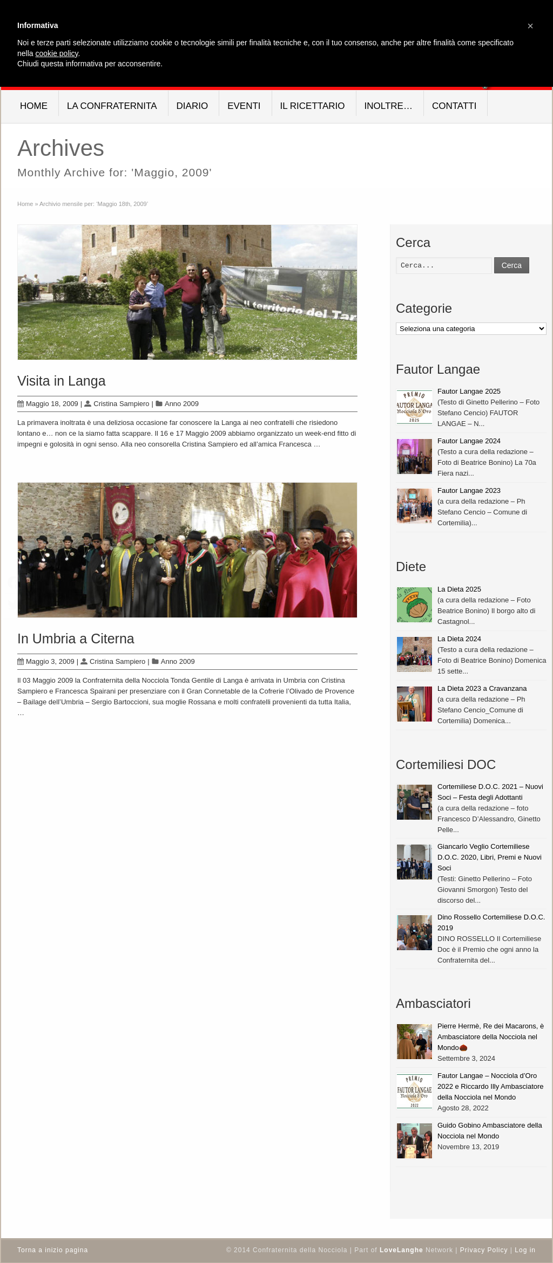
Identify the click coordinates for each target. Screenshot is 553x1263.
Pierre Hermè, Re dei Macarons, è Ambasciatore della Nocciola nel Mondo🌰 (490, 1037)
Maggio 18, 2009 (47, 404)
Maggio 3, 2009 (46, 661)
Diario (192, 106)
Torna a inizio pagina (52, 1250)
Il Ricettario (312, 106)
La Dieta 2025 (459, 589)
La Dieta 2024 (459, 639)
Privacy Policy (484, 1250)
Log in (525, 1250)
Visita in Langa (61, 380)
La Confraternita (112, 106)
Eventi (243, 106)
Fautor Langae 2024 (469, 441)
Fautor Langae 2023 (469, 490)
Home (34, 106)
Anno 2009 (182, 404)
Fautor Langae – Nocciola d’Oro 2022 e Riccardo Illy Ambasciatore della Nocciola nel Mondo (490, 1086)
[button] (530, 26)
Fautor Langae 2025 (469, 391)
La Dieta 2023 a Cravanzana (482, 688)
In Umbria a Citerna (75, 638)
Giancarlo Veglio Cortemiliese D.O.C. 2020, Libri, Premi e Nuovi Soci (489, 857)
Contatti (454, 106)
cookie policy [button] (56, 53)
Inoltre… (389, 106)
